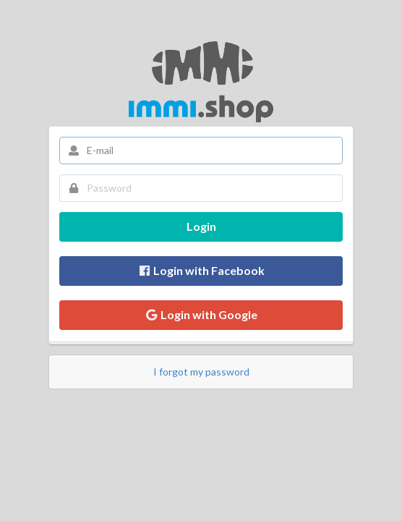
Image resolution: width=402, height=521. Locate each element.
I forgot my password (201, 371)
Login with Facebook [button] (201, 270)
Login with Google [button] (201, 314)
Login (201, 226)
